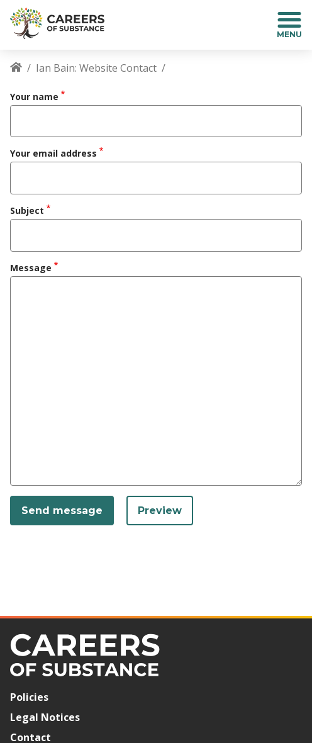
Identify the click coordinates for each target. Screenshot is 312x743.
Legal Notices (45, 717)
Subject (27, 210)
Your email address (53, 153)
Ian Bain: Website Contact (96, 68)
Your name (34, 97)
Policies (29, 697)
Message (31, 268)
